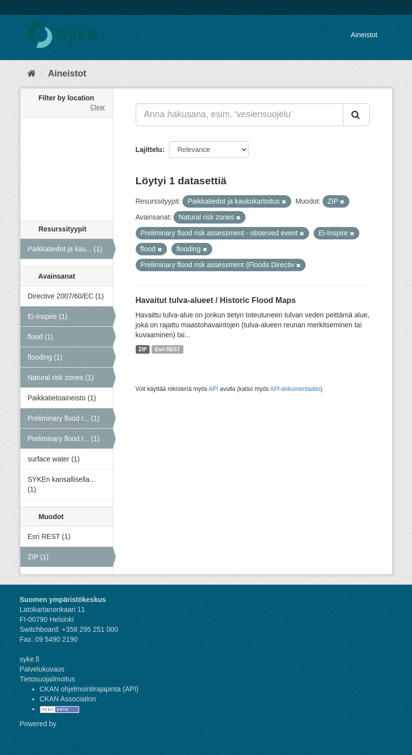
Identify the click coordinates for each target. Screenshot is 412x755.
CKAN (37, 735)
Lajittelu (149, 149)
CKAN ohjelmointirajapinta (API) (89, 689)
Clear (97, 107)
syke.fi (30, 659)
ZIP (143, 349)
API (213, 388)
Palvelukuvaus (42, 669)
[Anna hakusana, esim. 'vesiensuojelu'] (239, 114)
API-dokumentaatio (295, 388)
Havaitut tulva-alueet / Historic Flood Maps (216, 300)
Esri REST (167, 349)
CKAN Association (68, 699)
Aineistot (364, 35)
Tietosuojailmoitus (48, 679)
